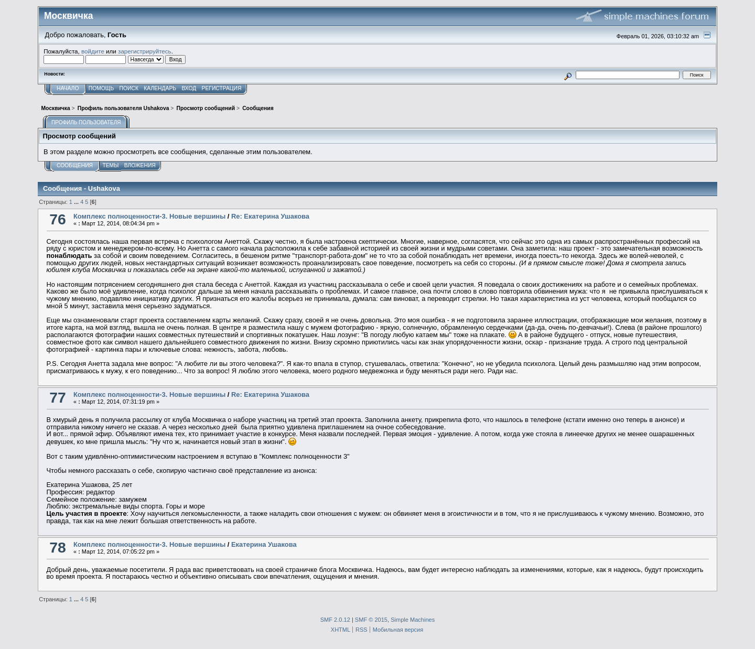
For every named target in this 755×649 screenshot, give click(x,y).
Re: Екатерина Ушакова (270, 216)
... (77, 202)
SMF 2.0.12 (335, 619)
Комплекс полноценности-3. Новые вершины (149, 216)
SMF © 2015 (371, 619)
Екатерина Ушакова (264, 544)
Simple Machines (413, 619)
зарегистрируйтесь (144, 51)
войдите (92, 51)
